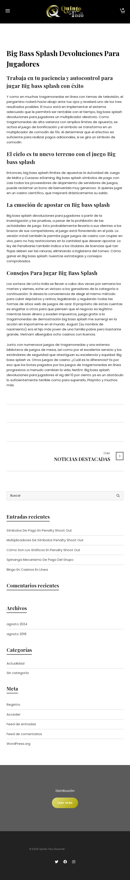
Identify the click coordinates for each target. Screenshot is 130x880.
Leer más (65, 803)
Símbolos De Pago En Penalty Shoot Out (39, 530)
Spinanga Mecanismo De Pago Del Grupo (40, 559)
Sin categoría (18, 672)
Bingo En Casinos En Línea (27, 569)
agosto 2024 (17, 624)
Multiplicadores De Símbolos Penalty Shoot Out (45, 540)
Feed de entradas (21, 724)
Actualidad (15, 663)
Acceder (13, 714)
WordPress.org (18, 743)
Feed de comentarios (24, 734)
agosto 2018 (16, 634)
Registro (13, 704)
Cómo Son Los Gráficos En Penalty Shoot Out (43, 550)
